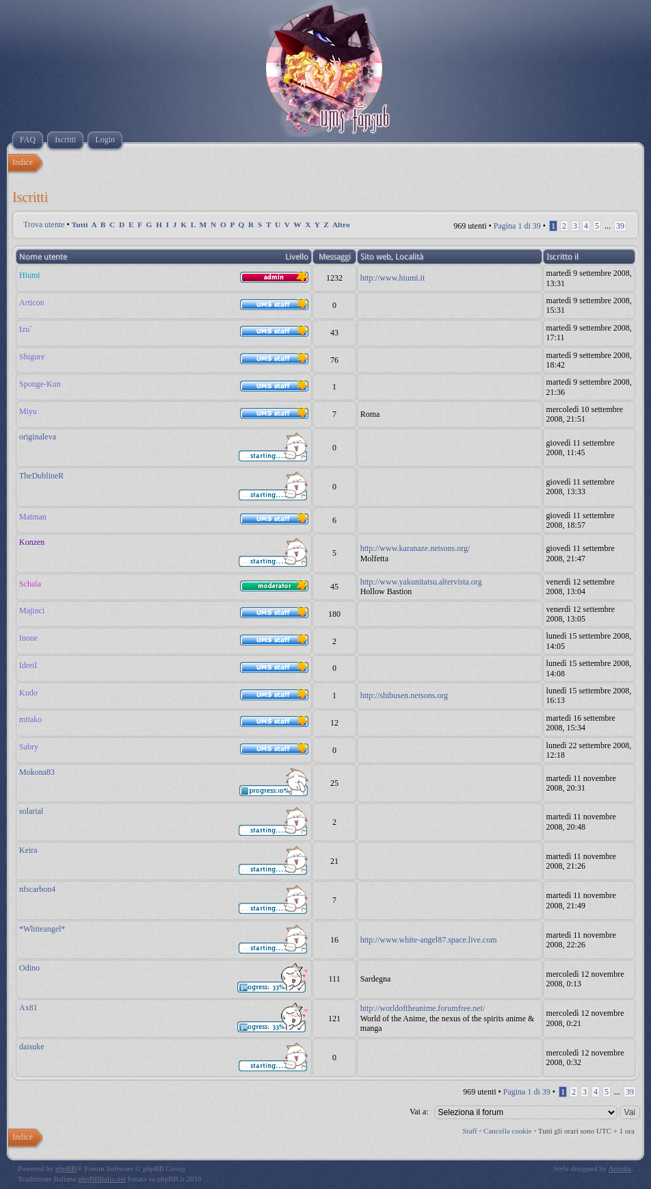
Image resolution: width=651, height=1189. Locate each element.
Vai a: (419, 1111)
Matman (32, 517)
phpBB (66, 1168)
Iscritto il (562, 256)
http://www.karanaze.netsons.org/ (415, 548)
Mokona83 (37, 772)
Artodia (620, 1168)
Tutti (80, 224)
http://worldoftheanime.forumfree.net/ (423, 1008)
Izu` (25, 329)
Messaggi (335, 256)
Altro (341, 224)
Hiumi (29, 275)
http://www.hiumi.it (392, 278)
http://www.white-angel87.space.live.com (428, 940)
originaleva (37, 437)
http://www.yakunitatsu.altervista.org (421, 582)
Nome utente (43, 256)
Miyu (28, 411)
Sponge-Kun (40, 384)
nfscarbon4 (37, 889)
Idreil (28, 665)
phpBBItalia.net (102, 1179)
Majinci (31, 610)
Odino (29, 968)
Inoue (28, 638)
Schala (30, 584)
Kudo (28, 693)
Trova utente (44, 224)
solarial (31, 811)
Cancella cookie (507, 1131)
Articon (31, 302)
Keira (28, 850)
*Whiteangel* (42, 929)
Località (409, 256)
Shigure (31, 356)
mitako (30, 719)
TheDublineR (41, 476)
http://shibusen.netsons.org (404, 695)
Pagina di (517, 226)
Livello (296, 256)
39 (620, 226)
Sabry (28, 747)
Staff (470, 1131)
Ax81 (28, 1007)
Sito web (375, 256)
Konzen (31, 542)
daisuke (31, 1046)
